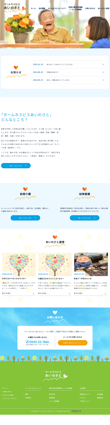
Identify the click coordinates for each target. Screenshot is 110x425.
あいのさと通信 (103, 8)
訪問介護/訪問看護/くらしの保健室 (60, 420)
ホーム (33, 8)
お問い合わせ (90, 8)
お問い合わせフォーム (72, 375)
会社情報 (42, 8)
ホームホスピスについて (57, 8)
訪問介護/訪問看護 (75, 8)
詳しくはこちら (16, 166)
